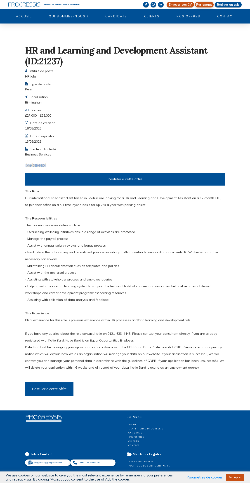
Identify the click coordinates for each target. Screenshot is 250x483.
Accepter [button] (235, 477)
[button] (204, 4)
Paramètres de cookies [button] (205, 477)
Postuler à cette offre (125, 179)
